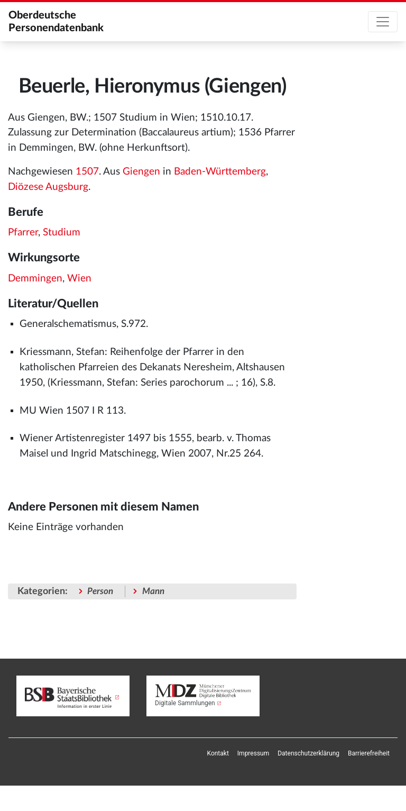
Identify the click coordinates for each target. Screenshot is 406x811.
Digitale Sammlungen (185, 703)
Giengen (141, 172)
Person (100, 591)
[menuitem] (218, 753)
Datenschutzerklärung (308, 753)
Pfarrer (23, 232)
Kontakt (218, 753)
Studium (61, 232)
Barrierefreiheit (369, 753)
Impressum (253, 753)
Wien (79, 279)
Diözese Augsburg (48, 187)
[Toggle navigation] (383, 21)
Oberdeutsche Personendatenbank (56, 21)
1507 (87, 172)
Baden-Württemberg (220, 172)
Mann (153, 591)
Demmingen (35, 279)
